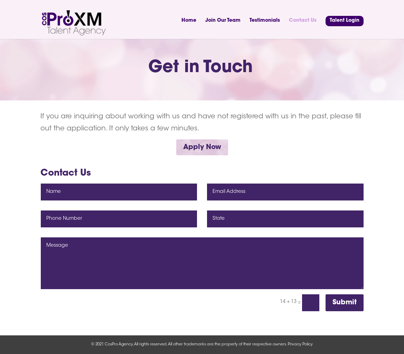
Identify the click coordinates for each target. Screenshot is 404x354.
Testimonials (265, 20)
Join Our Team (223, 20)
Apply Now (202, 147)
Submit (344, 302)
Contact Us (303, 20)
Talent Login (344, 20)
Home (188, 20)
